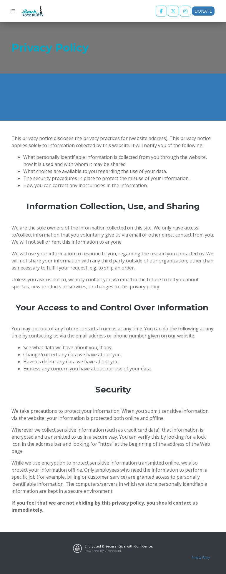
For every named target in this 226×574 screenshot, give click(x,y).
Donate (203, 11)
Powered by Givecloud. (103, 550)
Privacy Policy (201, 557)
